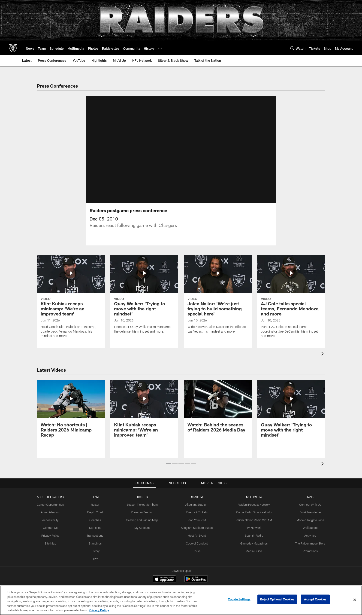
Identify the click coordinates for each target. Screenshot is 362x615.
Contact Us (53, 532)
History (97, 555)
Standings (97, 548)
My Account (143, 532)
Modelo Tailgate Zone (307, 525)
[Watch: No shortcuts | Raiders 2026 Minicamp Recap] (71, 417)
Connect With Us (307, 510)
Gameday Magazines (252, 548)
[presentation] (323, 359)
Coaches (97, 525)
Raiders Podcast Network (252, 510)
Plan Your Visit (197, 525)
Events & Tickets (197, 517)
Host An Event (197, 540)
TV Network (252, 532)
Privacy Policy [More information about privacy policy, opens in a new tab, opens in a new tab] (99, 610)
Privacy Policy (53, 540)
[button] (169, 469)
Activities (307, 540)
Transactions (97, 540)
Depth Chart (97, 517)
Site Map (53, 548)
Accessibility (53, 525)
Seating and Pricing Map (143, 525)
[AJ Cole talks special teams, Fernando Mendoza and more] (291, 304)
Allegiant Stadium (197, 510)
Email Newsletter (307, 517)
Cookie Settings (239, 600)
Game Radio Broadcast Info (252, 517)
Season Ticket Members (143, 510)
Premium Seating (143, 517)
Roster (97, 510)
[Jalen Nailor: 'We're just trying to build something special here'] (218, 302)
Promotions (307, 555)
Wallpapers (307, 532)
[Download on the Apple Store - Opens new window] (164, 585)
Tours (196, 555)
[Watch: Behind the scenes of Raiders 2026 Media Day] (218, 414)
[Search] (292, 48)
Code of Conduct (197, 548)
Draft (97, 563)
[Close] (355, 600)
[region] (181, 600)
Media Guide (252, 555)
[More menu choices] (160, 48)
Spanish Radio (253, 540)
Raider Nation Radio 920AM (252, 525)
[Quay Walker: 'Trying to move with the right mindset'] (144, 302)
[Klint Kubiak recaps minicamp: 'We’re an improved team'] (71, 304)
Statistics (97, 532)
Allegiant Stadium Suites (197, 532)
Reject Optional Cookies (277, 600)
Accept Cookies (315, 600)
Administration (53, 517)
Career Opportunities (53, 510)
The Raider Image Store (307, 548)
